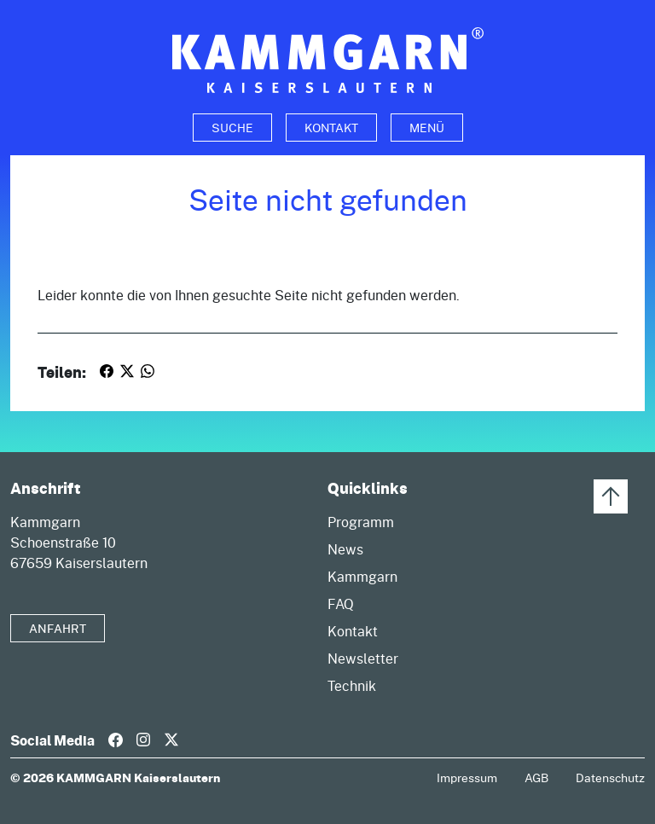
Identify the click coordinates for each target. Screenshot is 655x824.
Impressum (467, 777)
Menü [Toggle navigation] (426, 127)
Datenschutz (610, 777)
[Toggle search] (232, 127)
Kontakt (331, 127)
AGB (536, 777)
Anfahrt (57, 628)
